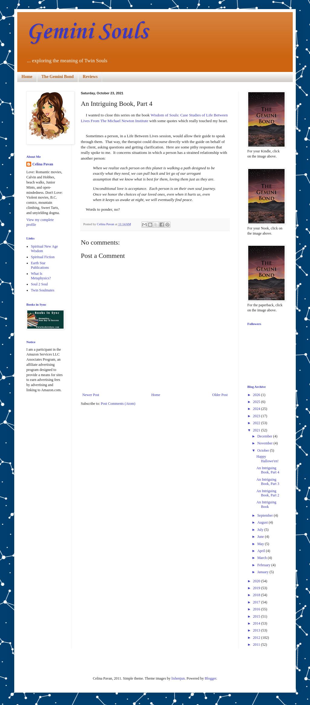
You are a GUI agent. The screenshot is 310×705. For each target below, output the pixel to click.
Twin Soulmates (42, 290)
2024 (257, 409)
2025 (257, 402)
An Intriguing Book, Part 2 (267, 493)
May (261, 544)
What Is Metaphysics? (41, 275)
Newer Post (90, 395)
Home (26, 76)
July (260, 530)
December (265, 436)
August (263, 522)
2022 (257, 423)
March (262, 558)
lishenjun (178, 678)
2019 (257, 588)
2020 (257, 581)
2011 (257, 644)
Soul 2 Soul (39, 284)
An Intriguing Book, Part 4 (267, 470)
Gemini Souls (87, 32)
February (264, 565)
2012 (257, 637)
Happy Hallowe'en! (267, 458)
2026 (257, 395)
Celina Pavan (42, 164)
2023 (257, 416)
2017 (257, 602)
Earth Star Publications (40, 265)
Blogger (210, 678)
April (261, 551)
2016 (257, 609)
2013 (257, 630)
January (263, 572)
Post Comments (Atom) (118, 403)
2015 (257, 616)
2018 (257, 595)
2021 (257, 430)
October (263, 450)
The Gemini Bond (57, 76)
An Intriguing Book (266, 504)
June (261, 536)
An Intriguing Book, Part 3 (267, 481)
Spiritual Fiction (42, 257)
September (265, 515)
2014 (257, 623)
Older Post (220, 395)
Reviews (90, 76)
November (265, 443)
